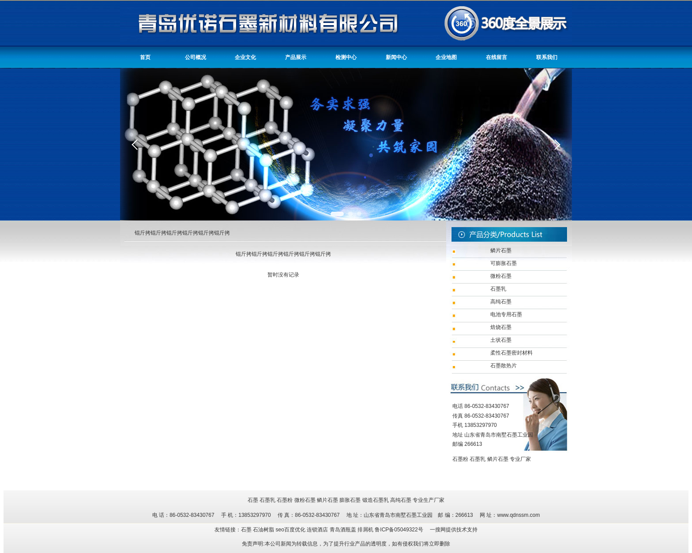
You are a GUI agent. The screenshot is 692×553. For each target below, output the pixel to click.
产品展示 (295, 57)
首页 (145, 57)
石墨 (253, 500)
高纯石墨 (400, 500)
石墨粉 (460, 459)
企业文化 (245, 57)
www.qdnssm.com (518, 515)
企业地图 (446, 57)
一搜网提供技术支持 (454, 530)
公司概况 (195, 57)
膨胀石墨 (350, 500)
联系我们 (546, 57)
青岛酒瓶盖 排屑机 (352, 530)
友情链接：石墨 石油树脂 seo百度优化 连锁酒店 (272, 530)
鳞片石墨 (497, 459)
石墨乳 (477, 459)
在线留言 (496, 57)
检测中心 (346, 57)
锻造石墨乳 (375, 500)
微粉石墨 (305, 500)
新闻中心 (396, 57)
